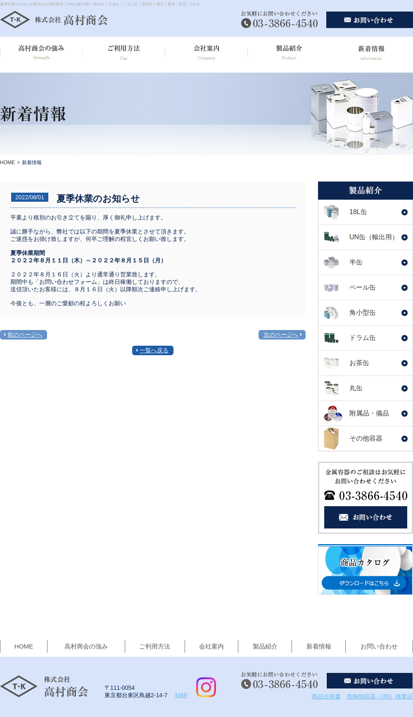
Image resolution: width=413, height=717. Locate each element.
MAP (181, 695)
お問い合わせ (379, 646)
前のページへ (24, 334)
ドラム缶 (362, 337)
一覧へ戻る (154, 350)
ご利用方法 (154, 646)
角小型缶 (362, 312)
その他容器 (365, 438)
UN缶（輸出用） (374, 237)
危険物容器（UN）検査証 (380, 696)
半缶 (356, 262)
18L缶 (358, 211)
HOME (7, 162)
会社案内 (211, 646)
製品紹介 (265, 646)
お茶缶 (359, 362)
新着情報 (318, 646)
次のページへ (280, 334)
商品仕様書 (326, 696)
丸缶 (356, 388)
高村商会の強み (86, 646)
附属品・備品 (369, 413)
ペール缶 (362, 287)
